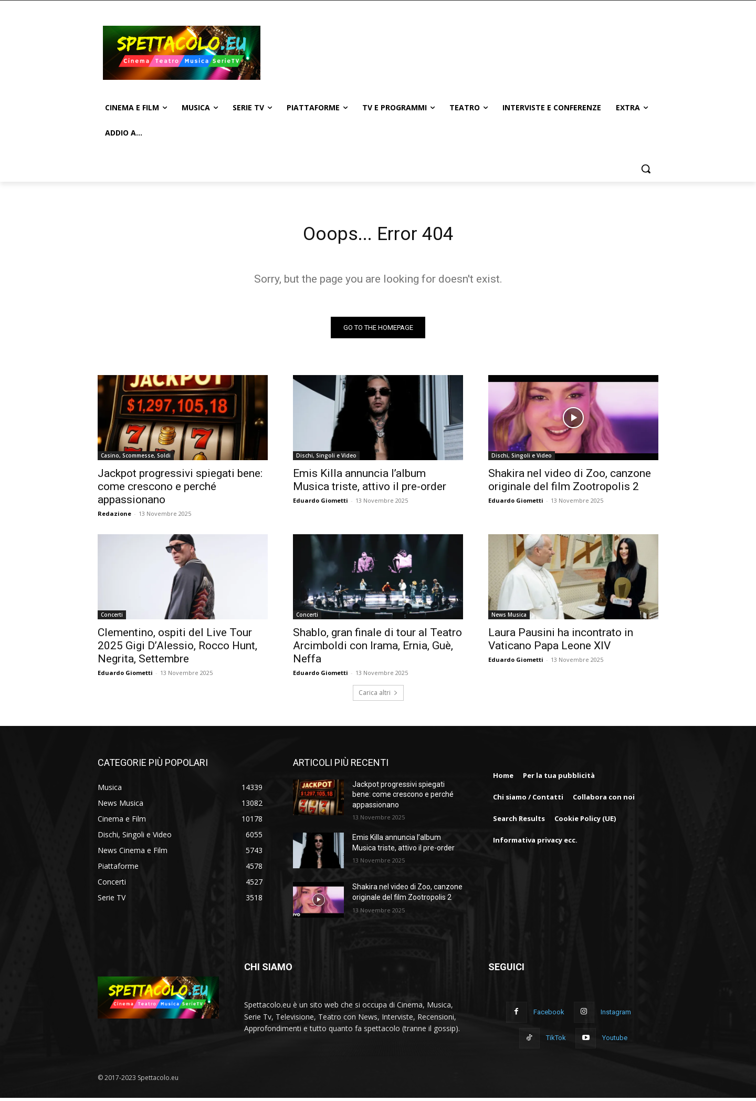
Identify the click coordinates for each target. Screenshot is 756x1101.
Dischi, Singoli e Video (326, 458)
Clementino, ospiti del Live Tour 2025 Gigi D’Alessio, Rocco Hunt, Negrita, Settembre (177, 648)
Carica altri (378, 695)
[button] (645, 168)
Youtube (614, 1041)
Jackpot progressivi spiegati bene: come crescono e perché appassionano (180, 489)
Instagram (616, 1016)
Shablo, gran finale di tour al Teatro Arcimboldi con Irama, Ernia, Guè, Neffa (377, 648)
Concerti (112, 617)
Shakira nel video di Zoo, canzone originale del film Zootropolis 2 (569, 483)
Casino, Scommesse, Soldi (136, 458)
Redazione (114, 517)
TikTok (556, 1041)
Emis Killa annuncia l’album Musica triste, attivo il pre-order (369, 483)
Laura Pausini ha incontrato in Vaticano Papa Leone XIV (560, 642)
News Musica (509, 617)
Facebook (548, 1016)
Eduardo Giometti (320, 503)
